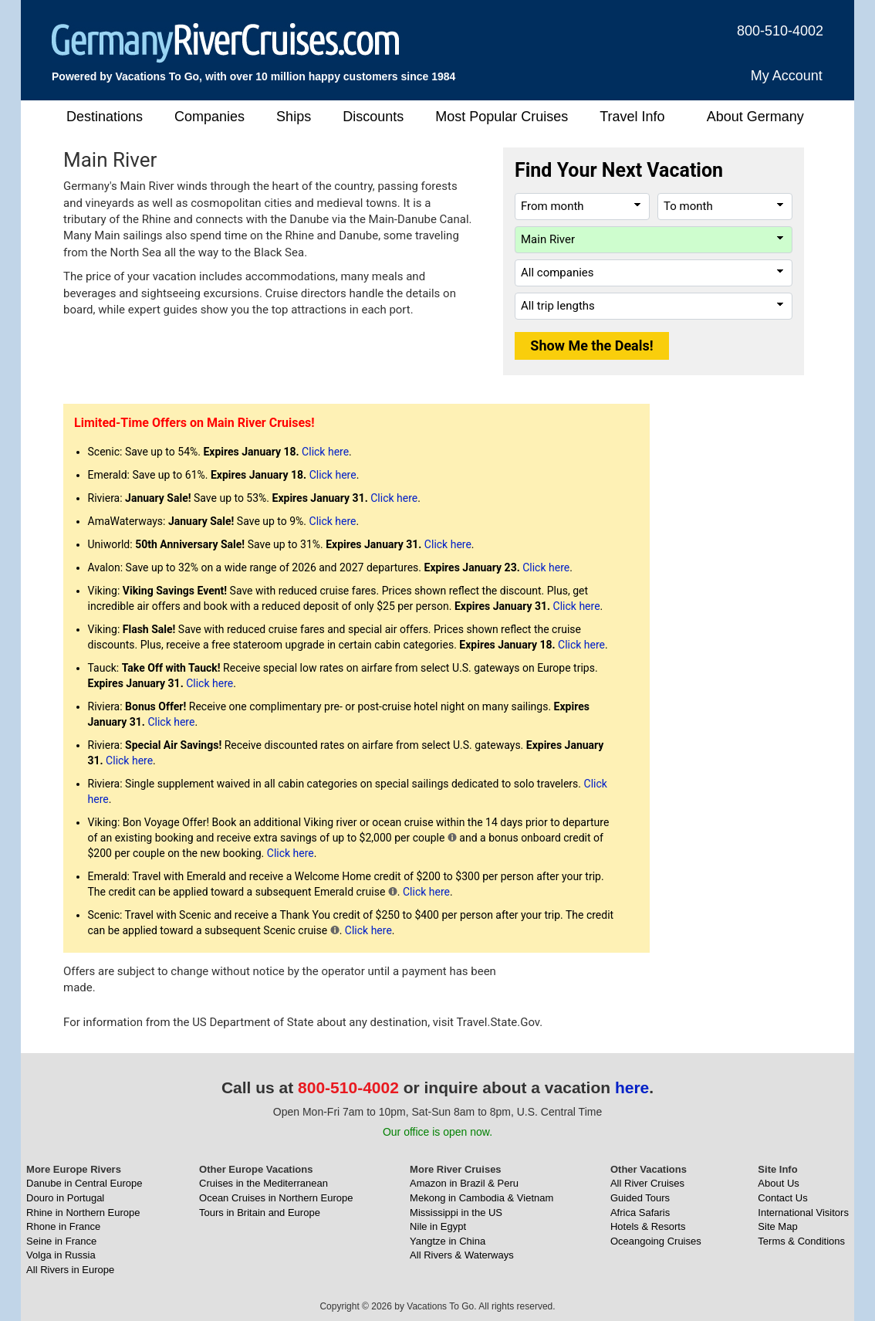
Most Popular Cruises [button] (501, 116)
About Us (778, 1183)
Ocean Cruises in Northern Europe (276, 1198)
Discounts (373, 116)
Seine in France (61, 1241)
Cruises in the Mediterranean (263, 1183)
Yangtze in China (447, 1241)
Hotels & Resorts (648, 1226)
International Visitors (803, 1212)
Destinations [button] (104, 116)
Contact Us (782, 1198)
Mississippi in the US (456, 1212)
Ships (293, 116)
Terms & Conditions (801, 1241)
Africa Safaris (640, 1212)
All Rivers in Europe (70, 1269)
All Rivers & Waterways (462, 1255)
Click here (325, 451)
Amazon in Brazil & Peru (464, 1183)
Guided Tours (640, 1198)
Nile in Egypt (438, 1226)
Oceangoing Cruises (655, 1241)
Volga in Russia (61, 1255)
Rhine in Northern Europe (83, 1212)
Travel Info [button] (632, 116)
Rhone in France (63, 1226)
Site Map (777, 1226)
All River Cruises (647, 1183)
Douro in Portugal (65, 1198)
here (632, 1087)
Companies (209, 116)
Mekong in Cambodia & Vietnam (481, 1198)
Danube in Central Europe (84, 1183)
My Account (787, 75)
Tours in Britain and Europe (259, 1212)
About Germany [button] (755, 116)
